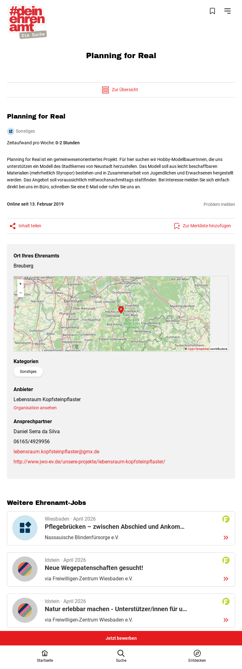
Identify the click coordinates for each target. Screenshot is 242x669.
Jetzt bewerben (121, 638)
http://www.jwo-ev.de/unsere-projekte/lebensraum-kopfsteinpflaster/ (89, 462)
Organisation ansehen (35, 408)
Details (121, 528)
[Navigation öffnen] (227, 11)
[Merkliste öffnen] (212, 11)
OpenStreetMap (199, 349)
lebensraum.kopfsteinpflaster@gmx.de (56, 452)
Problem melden (219, 204)
